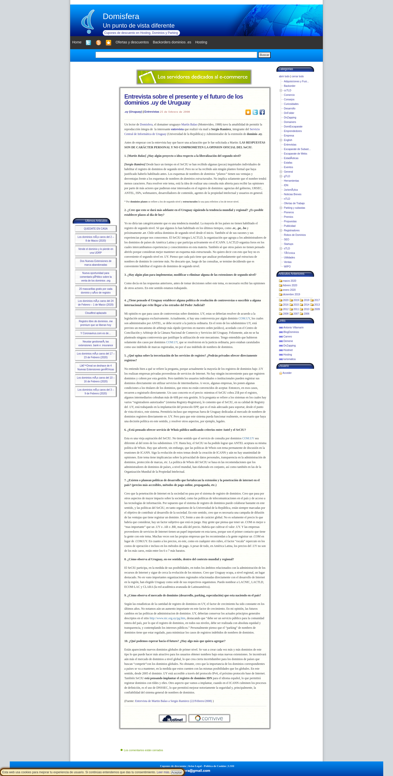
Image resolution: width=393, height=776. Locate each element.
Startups (288, 244)
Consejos (289, 99)
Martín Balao (189, 124)
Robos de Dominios (295, 235)
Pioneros (289, 212)
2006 (306, 313)
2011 (296, 309)
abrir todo (284, 76)
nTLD (287, 198)
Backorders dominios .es (172, 42)
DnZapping (290, 117)
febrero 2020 (290, 285)
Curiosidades (291, 104)
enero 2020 (289, 290)
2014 (306, 304)
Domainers (290, 122)
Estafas (288, 162)
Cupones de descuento (173, 765)
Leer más (163, 772)
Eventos (288, 167)
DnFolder (289, 113)
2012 (285, 309)
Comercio (289, 95)
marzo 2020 (289, 280)
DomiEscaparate (293, 126)
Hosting (287, 354)
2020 (285, 300)
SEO (286, 239)
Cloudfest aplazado (96, 313)
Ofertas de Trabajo (294, 203)
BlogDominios (291, 332)
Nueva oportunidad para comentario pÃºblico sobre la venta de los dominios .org (96, 277)
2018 (306, 300)
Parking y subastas (294, 207)
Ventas (288, 262)
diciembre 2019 (291, 294)
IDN (286, 185)
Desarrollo (290, 108)
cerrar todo (297, 76)
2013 (317, 304)
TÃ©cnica (289, 253)
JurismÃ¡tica (291, 189)
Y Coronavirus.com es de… (95, 333)
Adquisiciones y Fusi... (296, 81)
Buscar (264, 55)
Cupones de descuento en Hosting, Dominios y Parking (141, 33)
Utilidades (289, 257)
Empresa (289, 135)
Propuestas (290, 221)
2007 (296, 313)
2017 (317, 300)
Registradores (292, 230)
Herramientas (291, 180)
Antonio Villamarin (293, 327)
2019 (296, 300)
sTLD (287, 248)
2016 (285, 304)
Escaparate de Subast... (297, 149)
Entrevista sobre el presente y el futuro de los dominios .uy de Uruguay (183, 99)
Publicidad (290, 226)
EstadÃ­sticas (291, 158)
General (288, 171)
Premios (288, 217)
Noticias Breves (292, 194)
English (288, 140)
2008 (285, 313)
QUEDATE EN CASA (96, 228)
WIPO (287, 266)
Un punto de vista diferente (139, 25)
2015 (296, 304)
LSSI (231, 765)
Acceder (287, 373)
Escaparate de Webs (295, 153)
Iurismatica (289, 359)
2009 (317, 309)
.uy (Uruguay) (133, 111)
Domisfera (121, 16)
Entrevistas (151, 111)
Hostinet (288, 350)
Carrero (287, 336)
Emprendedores (293, 131)
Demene (288, 341)
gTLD (287, 176)
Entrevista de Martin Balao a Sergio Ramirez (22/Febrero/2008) (173, 701)
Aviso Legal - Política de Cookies (207, 765)
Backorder (290, 86)
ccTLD (287, 90)
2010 (306, 309)
